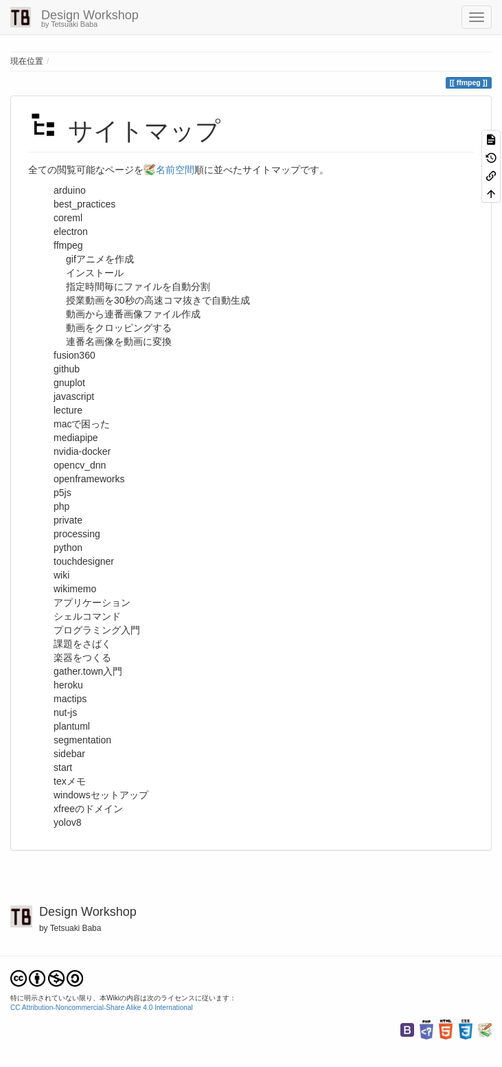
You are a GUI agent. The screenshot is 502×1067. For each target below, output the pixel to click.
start (63, 767)
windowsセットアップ (101, 794)
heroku (68, 684)
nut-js (65, 712)
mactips (70, 698)
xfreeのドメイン (88, 808)
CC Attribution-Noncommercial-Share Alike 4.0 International (101, 1007)
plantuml (72, 726)
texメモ (70, 781)
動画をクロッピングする (119, 327)
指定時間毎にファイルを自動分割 (138, 286)
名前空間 (175, 169)
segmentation (82, 739)
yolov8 (67, 822)
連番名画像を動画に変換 (119, 341)
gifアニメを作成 (100, 259)
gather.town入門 (88, 671)
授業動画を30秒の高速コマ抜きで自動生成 (158, 300)
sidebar (69, 753)
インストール (95, 272)
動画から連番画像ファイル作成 (133, 313)
